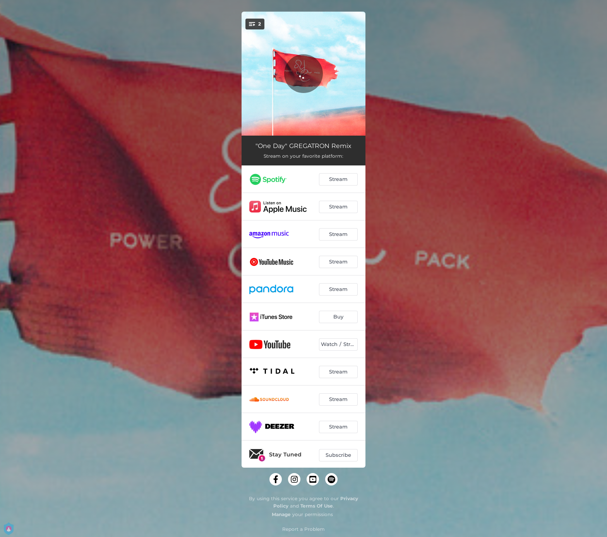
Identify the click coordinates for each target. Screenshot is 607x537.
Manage (281, 514)
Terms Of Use (316, 506)
